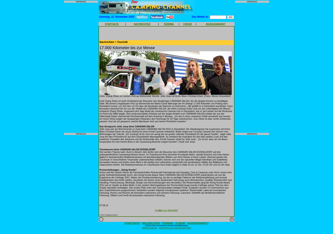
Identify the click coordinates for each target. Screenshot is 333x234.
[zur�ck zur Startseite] (166, 210)
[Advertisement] (81, 68)
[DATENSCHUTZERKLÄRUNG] (175, 228)
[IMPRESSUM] (149, 228)
